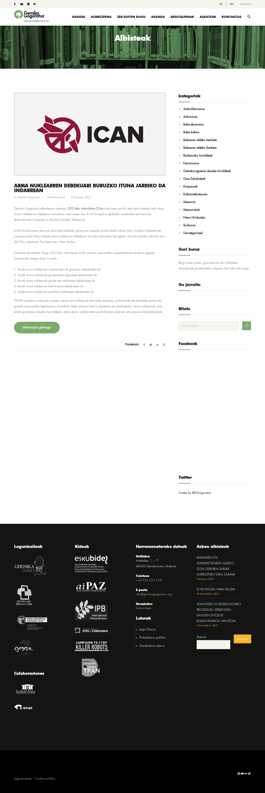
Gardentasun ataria (152, 646)
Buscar (201, 637)
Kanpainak (190, 186)
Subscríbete (143, 608)
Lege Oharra (147, 629)
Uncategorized (192, 233)
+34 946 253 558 (149, 580)
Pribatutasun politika (152, 637)
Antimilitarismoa (56, 197)
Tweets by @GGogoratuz (195, 493)
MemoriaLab (191, 210)
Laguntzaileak (23, 779)
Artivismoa (190, 117)
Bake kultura (191, 132)
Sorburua (189, 225)
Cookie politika (45, 779)
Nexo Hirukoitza (194, 217)
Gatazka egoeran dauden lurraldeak (207, 171)
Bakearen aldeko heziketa (200, 140)
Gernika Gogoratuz (29, 197)
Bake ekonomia (193, 124)
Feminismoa (191, 163)
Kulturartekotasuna (195, 194)
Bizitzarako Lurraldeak (198, 155)
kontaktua (245, 4)
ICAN (90, 214)
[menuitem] (221, 4)
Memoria (189, 202)
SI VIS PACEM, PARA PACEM (216, 589)
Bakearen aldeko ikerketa (199, 148)
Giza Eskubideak (194, 179)
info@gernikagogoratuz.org (154, 594)
